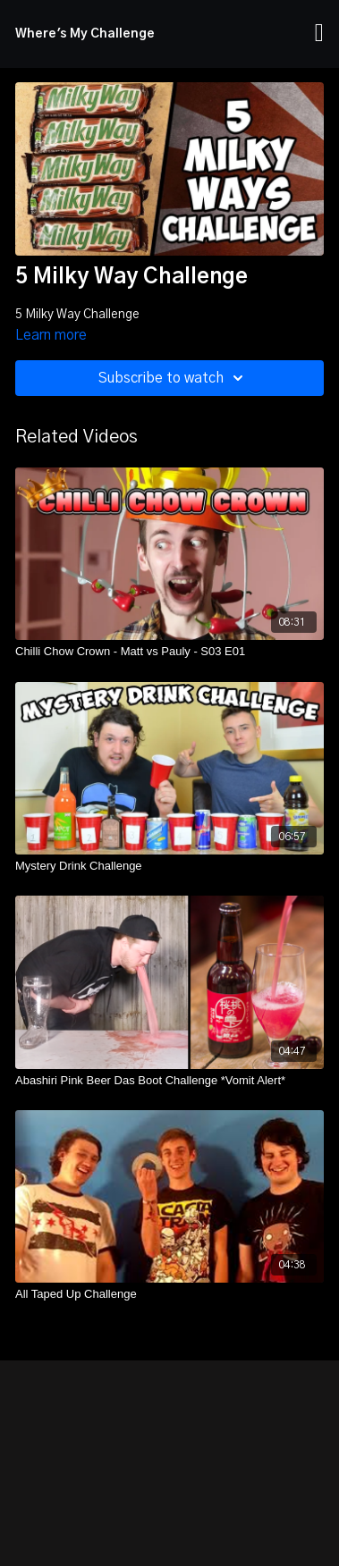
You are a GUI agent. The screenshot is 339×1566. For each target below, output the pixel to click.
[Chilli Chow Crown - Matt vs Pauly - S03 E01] (169, 652)
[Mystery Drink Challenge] (169, 866)
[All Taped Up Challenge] (169, 1294)
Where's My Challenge (85, 34)
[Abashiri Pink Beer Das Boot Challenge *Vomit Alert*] (169, 1081)
